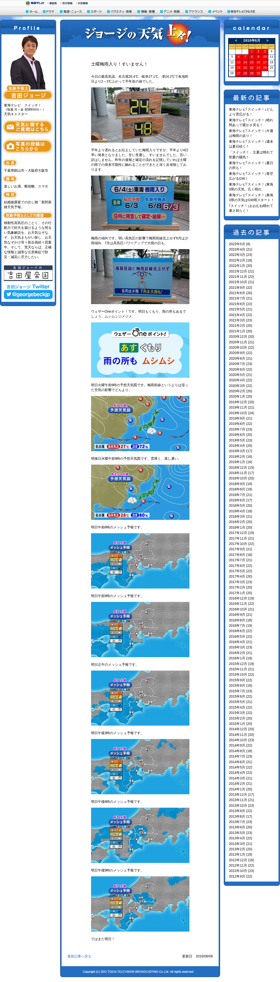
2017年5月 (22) (240, 571)
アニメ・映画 (170, 12)
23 (258, 68)
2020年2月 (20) (240, 391)
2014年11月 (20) (241, 735)
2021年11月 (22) (241, 277)
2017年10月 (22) (241, 544)
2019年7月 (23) (240, 429)
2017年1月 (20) (240, 593)
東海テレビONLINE (241, 12)
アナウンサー (194, 12)
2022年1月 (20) (240, 266)
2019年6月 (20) (240, 435)
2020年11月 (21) (241, 342)
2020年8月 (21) (240, 358)
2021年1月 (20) (240, 331)
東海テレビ (35, 3)
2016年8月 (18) (240, 620)
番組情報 (52, 3)
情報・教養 (146, 12)
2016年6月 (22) (240, 631)
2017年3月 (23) (240, 582)
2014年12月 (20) (241, 729)
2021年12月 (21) (241, 271)
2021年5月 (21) (240, 309)
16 (258, 63)
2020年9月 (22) (240, 353)
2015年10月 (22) (241, 674)
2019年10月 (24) (241, 413)
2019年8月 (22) (240, 424)
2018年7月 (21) (240, 495)
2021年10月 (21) (241, 282)
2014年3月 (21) (240, 778)
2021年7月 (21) (240, 298)
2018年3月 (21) (240, 516)
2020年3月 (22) (240, 386)
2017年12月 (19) (241, 533)
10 (265, 57)
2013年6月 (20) (240, 827)
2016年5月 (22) (240, 636)
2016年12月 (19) (241, 598)
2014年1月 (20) (240, 789)
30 (258, 74)
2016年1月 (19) (240, 658)
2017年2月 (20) (240, 587)
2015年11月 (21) (241, 669)
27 (238, 74)
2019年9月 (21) (240, 418)
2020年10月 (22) (241, 347)
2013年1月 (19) (240, 854)
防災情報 (67, 3)
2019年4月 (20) (240, 446)
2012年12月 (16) (241, 860)
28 (245, 74)
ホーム (31, 12)
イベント (215, 12)
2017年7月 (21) (240, 560)
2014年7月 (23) (240, 756)
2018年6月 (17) (240, 500)
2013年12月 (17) (241, 794)
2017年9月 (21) (240, 549)
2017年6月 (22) (240, 566)
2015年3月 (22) (240, 713)
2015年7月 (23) (240, 691)
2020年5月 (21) (240, 375)
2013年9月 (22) (240, 811)
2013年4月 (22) (240, 838)
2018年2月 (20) (240, 522)
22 (251, 68)
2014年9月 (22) (240, 745)
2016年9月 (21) (240, 615)
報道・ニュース (70, 12)
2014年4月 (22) (240, 773)
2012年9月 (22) (240, 876)
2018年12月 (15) (241, 467)
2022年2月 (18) (240, 260)
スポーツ (95, 12)
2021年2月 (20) (240, 325)
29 (251, 74)
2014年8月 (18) (240, 751)
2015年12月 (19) (241, 664)
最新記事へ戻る (79, 956)
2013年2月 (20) (240, 849)
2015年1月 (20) (240, 724)
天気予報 (82, 3)
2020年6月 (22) (240, 369)
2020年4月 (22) (240, 380)
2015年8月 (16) (240, 685)
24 (265, 68)
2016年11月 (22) (241, 604)
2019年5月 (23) (240, 440)
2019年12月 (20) (241, 402)
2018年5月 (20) (240, 505)
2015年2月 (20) (240, 718)
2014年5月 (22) (240, 767)
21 (245, 68)
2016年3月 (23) (240, 647)
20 (238, 68)
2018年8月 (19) (240, 489)
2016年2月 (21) (240, 653)
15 (251, 63)
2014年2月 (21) (240, 784)
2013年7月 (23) (240, 822)
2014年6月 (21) (240, 762)
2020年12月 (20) (241, 336)
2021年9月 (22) (240, 288)
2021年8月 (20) (240, 293)
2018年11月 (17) (241, 473)
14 (245, 63)
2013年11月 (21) (241, 800)
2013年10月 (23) (241, 805)
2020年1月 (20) (240, 396)
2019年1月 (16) (240, 462)
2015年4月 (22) (240, 707)
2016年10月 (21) (241, 609)
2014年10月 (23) (241, 740)
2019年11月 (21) (241, 407)
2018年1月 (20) (240, 527)
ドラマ (49, 12)
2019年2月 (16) (240, 456)
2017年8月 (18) (240, 555)
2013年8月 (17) (240, 816)
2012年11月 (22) (241, 865)
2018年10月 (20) (241, 478)
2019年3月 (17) (240, 451)
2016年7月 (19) (240, 625)
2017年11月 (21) (241, 538)
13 (238, 63)
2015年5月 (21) (240, 702)
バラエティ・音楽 (120, 12)
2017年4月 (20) (240, 576)
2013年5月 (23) (240, 833)
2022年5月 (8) (239, 244)
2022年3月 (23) (240, 255)
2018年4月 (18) (240, 511)
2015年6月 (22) (240, 696)
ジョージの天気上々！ (140, 33)
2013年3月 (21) (240, 844)
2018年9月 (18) (240, 484)
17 (265, 63)
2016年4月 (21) (240, 642)
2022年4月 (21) (240, 249)
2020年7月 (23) (240, 364)
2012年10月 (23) (241, 871)
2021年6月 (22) (240, 304)
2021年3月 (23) (240, 320)
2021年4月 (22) (240, 315)
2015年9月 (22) (240, 680)
